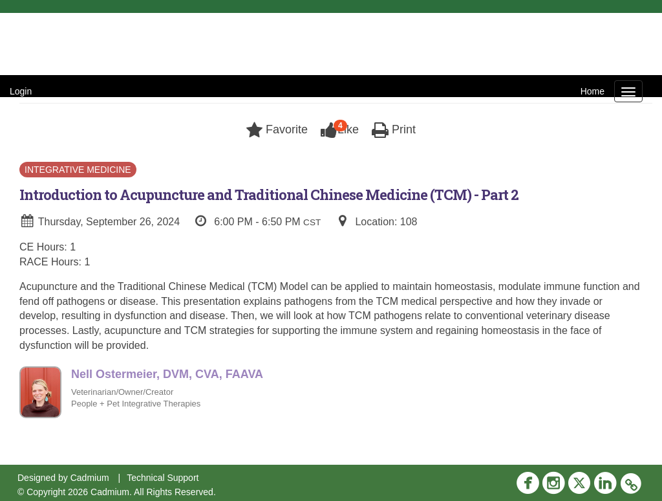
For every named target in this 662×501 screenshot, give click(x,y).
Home (592, 91)
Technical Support (162, 478)
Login (21, 91)
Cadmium (89, 478)
